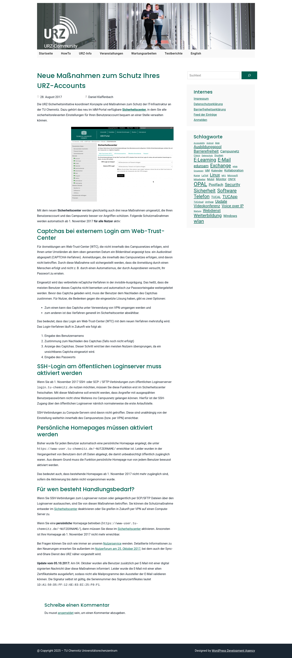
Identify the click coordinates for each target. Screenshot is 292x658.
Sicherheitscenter (65, 509)
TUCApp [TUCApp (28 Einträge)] (230, 196)
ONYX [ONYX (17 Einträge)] (232, 179)
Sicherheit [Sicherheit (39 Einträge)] (204, 190)
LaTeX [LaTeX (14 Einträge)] (204, 175)
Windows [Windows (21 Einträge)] (230, 216)
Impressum (201, 98)
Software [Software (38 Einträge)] (227, 190)
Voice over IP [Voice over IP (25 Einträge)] (233, 206)
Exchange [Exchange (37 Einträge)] (220, 165)
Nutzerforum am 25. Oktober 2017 (117, 549)
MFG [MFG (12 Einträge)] (224, 176)
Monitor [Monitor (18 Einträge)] (221, 179)
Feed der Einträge (205, 114)
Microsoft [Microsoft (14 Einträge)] (232, 175)
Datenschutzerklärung (208, 104)
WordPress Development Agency (233, 650)
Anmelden (200, 120)
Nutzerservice (112, 543)
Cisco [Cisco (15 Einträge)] (197, 155)
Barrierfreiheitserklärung (210, 109)
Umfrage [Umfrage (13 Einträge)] (209, 202)
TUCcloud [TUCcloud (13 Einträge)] (198, 202)
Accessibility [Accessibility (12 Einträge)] (199, 143)
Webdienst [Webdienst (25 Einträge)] (212, 210)
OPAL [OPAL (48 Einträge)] (200, 184)
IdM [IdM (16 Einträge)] (207, 170)
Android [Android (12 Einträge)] (210, 143)
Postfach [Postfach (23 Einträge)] (216, 185)
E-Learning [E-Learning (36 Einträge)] (205, 160)
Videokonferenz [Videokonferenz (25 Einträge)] (207, 206)
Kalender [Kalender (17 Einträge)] (217, 170)
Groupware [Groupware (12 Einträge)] (198, 171)
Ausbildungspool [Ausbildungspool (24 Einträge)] (207, 147)
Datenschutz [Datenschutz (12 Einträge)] (207, 156)
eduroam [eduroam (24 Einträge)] (201, 166)
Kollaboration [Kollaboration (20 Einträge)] (234, 170)
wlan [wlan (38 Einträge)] (199, 221)
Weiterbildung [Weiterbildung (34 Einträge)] (208, 215)
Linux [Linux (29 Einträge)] (215, 174)
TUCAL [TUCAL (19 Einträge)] (216, 197)
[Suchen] (249, 75)
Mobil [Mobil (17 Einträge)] (210, 179)
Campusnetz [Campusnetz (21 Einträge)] (229, 151)
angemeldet (66, 613)
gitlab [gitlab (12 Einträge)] (235, 167)
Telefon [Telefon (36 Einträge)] (202, 196)
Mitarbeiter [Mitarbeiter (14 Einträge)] (199, 179)
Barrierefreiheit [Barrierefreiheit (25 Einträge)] (206, 151)
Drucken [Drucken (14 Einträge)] (219, 155)
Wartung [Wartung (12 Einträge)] (197, 211)
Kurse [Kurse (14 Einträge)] (197, 175)
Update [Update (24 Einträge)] (221, 201)
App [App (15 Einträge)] (217, 142)
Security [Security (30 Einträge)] (232, 184)
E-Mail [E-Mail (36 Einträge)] (224, 160)
